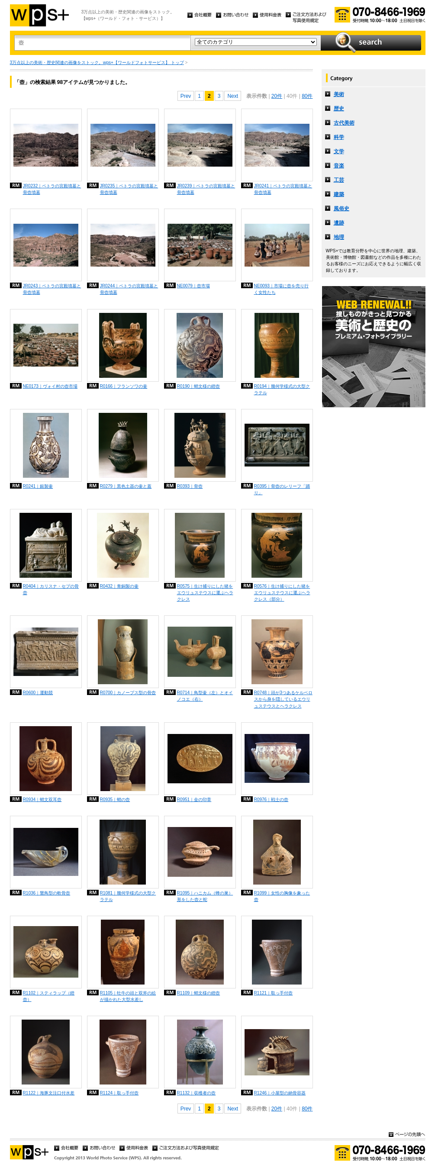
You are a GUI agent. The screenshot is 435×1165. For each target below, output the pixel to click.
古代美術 (344, 123)
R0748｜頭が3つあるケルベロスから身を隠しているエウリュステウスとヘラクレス (283, 699)
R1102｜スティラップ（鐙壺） (49, 996)
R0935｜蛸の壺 (115, 799)
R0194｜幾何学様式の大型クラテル (282, 389)
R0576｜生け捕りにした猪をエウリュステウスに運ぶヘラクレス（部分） (282, 593)
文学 (339, 151)
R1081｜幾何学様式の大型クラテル (128, 896)
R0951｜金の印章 (194, 799)
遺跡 (339, 223)
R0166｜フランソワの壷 (124, 386)
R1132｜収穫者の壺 (196, 1093)
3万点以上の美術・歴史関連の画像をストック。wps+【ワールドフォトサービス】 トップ (97, 62)
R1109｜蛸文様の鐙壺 (198, 993)
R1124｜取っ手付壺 (119, 1093)
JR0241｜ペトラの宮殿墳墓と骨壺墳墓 (283, 189)
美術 (339, 94)
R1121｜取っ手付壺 (273, 993)
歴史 (339, 109)
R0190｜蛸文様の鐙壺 (198, 386)
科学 (339, 137)
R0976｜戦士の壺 (271, 799)
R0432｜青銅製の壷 (119, 586)
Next (232, 96)
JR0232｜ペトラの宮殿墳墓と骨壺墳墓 (52, 189)
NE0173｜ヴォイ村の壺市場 (50, 386)
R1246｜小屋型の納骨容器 (280, 1093)
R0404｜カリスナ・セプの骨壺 (51, 589)
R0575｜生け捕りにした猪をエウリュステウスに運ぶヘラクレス (205, 593)
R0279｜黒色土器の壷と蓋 (126, 486)
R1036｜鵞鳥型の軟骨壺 (47, 893)
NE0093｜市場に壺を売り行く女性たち (281, 289)
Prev (185, 96)
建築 (339, 194)
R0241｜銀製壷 (38, 486)
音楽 (339, 166)
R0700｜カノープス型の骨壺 (128, 692)
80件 (307, 96)
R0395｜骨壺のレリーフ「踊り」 (282, 489)
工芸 (339, 180)
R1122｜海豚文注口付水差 (49, 1093)
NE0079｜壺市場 (193, 285)
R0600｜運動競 (38, 692)
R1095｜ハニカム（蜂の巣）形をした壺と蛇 (205, 896)
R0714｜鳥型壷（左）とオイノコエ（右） (205, 696)
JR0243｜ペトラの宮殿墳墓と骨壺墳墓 (52, 289)
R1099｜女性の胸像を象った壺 (282, 896)
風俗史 (341, 209)
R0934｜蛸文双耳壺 (42, 799)
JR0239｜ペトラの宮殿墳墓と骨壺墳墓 (206, 189)
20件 (276, 96)
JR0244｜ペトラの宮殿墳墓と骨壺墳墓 (129, 289)
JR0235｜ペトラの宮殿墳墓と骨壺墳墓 (129, 189)
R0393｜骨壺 (190, 486)
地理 (339, 237)
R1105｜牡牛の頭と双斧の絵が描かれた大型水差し (128, 996)
